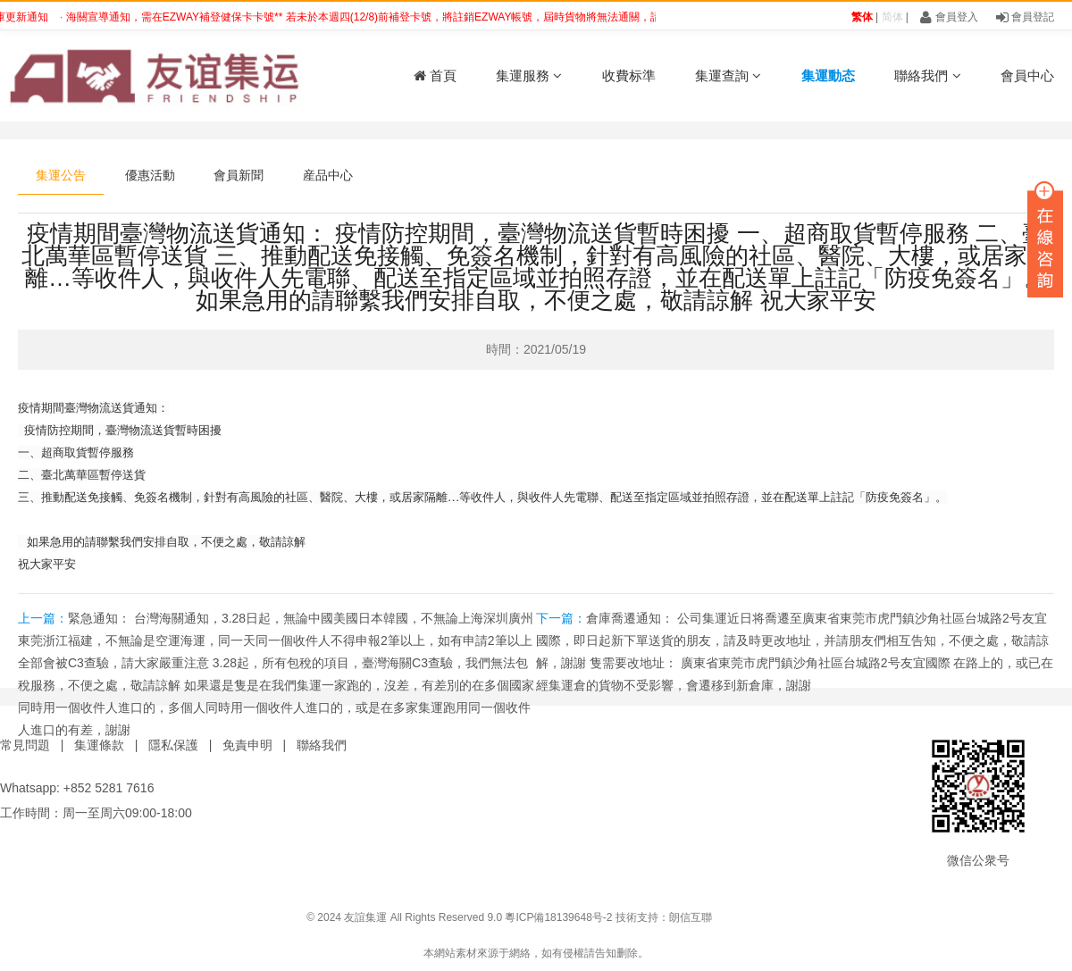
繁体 (862, 17)
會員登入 (948, 17)
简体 (892, 17)
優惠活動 (150, 175)
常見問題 (25, 745)
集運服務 (529, 75)
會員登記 (1025, 17)
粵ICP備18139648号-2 (558, 917)
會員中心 (1027, 75)
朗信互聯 (690, 917)
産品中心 (328, 175)
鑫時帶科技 (1045, 917)
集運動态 (828, 75)
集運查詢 (728, 75)
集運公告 (61, 175)
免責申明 (247, 745)
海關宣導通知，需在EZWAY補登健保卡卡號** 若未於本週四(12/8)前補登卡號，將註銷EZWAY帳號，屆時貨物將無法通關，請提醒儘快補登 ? (405, 17)
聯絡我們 (927, 75)
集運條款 (99, 745)
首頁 (435, 75)
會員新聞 (239, 175)
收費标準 (629, 75)
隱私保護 (173, 745)
